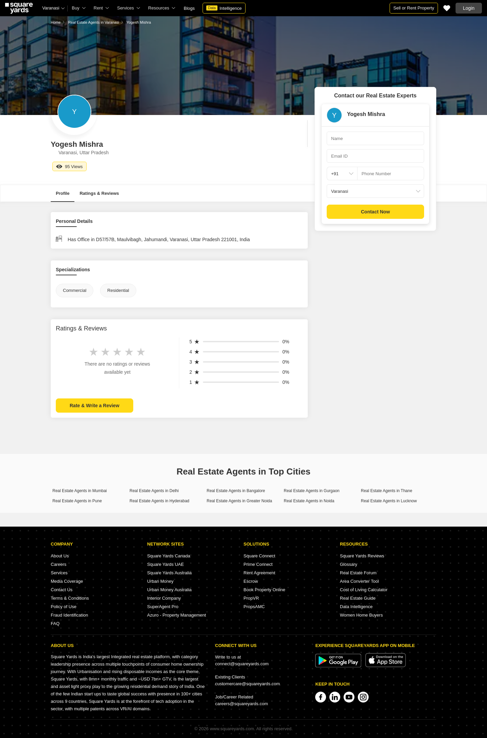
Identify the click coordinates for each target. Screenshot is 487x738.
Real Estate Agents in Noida (309, 501)
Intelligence (224, 8)
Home (56, 22)
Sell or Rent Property (413, 7)
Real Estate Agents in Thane (386, 490)
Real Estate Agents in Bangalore (236, 490)
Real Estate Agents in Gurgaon (312, 490)
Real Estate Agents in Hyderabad (159, 501)
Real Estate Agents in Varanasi (93, 22)
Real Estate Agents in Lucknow (389, 501)
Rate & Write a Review (94, 405)
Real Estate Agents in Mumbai (79, 490)
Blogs (189, 8)
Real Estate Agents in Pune (77, 501)
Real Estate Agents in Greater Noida (239, 501)
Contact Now (375, 211)
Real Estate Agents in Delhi (154, 490)
